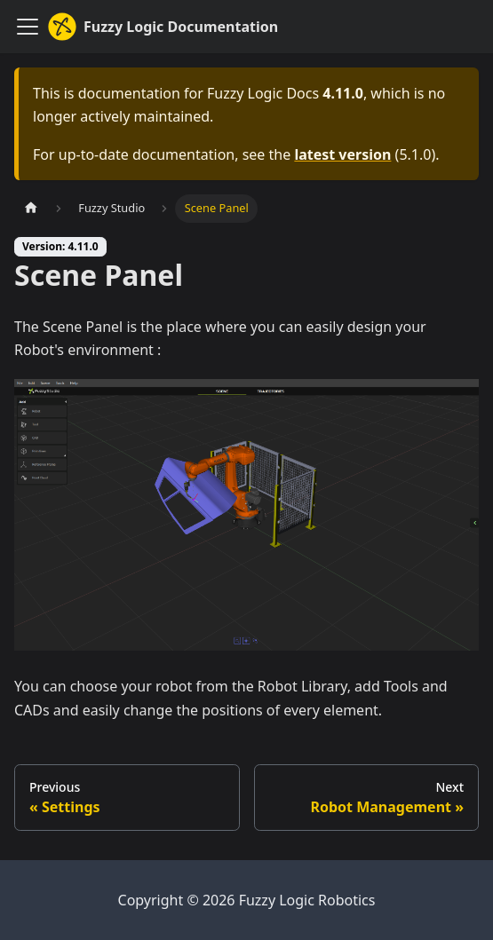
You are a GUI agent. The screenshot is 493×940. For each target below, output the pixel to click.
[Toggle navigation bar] (27, 26)
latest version (342, 154)
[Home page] (31, 208)
